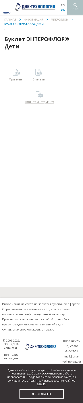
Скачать (39, 79)
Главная (10, 19)
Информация (33, 19)
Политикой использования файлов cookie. (52, 382)
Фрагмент (16, 79)
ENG (63, 9)
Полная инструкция (39, 102)
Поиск (75, 9)
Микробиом (59, 19)
